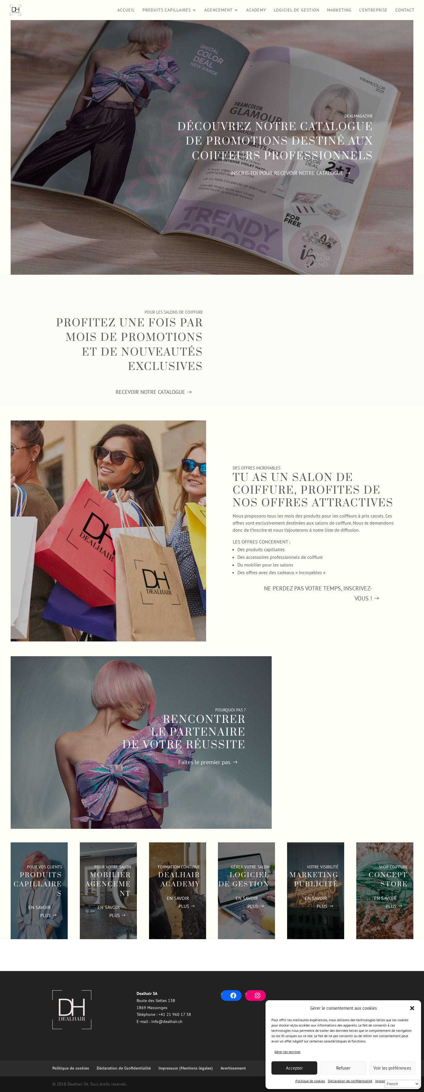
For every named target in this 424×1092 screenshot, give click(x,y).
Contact (405, 10)
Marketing (339, 10)
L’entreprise (373, 10)
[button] (412, 1008)
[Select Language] (402, 1084)
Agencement (218, 10)
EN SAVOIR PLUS (39, 911)
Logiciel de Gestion (296, 10)
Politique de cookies (310, 1081)
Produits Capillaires (167, 10)
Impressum (383, 1081)
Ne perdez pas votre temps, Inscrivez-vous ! (318, 593)
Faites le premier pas (204, 762)
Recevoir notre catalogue (150, 392)
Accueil (126, 10)
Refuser (343, 1068)
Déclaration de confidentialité (350, 1081)
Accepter (294, 1068)
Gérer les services (287, 1052)
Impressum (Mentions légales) (185, 1068)
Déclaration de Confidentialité (124, 1068)
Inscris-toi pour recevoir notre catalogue (287, 173)
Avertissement (233, 1068)
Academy (256, 10)
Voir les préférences (392, 1068)
